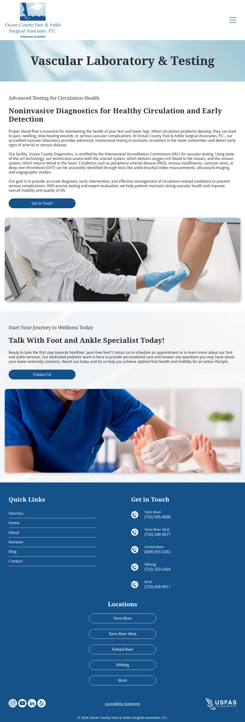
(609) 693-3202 (158, 552)
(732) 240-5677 (158, 534)
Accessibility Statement (122, 704)
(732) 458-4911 (158, 587)
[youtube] (22, 704)
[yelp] (41, 704)
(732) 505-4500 (158, 517)
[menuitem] (52, 513)
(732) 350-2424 (158, 569)
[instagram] (13, 704)
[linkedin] (32, 704)
